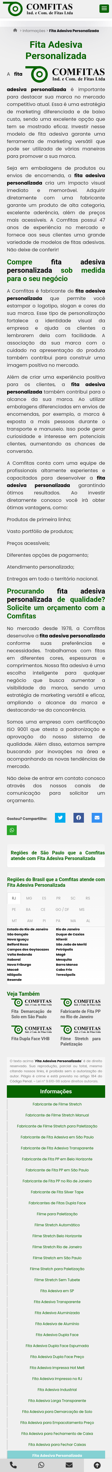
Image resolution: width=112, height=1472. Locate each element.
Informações (56, 1091)
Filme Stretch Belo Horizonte (57, 1235)
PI (44, 920)
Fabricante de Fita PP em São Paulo (57, 1170)
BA (28, 909)
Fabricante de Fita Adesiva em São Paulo (57, 1137)
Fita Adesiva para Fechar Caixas (57, 1444)
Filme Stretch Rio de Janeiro (57, 1246)
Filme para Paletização (57, 1213)
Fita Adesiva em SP (57, 1290)
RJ (14, 898)
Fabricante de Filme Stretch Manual (57, 1115)
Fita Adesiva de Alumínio (57, 1323)
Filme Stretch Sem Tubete (57, 1279)
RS (88, 898)
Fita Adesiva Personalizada (57, 1455)
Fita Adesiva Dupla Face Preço (57, 1356)
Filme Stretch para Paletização (57, 1268)
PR (58, 898)
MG (29, 898)
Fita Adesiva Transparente (57, 1301)
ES (44, 898)
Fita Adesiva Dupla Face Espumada (57, 1345)
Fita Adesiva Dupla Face (57, 1334)
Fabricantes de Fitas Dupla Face (57, 1202)
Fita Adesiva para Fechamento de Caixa (57, 1433)
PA (58, 920)
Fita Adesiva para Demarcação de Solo (57, 1411)
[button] (104, 8)
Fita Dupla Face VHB (30, 1038)
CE (43, 909)
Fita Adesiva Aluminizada (57, 1312)
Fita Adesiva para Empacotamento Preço (57, 1422)
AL (88, 920)
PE (14, 909)
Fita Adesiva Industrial (57, 1389)
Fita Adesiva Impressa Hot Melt (57, 1367)
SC (73, 898)
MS (81, 909)
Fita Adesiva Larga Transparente (57, 1400)
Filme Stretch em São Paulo (57, 1257)
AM (30, 920)
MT (14, 920)
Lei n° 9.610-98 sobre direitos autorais (66, 1081)
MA (73, 920)
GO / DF (62, 909)
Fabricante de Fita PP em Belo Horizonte (57, 1159)
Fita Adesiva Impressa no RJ (57, 1378)
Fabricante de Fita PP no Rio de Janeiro (57, 1181)
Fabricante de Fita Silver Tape (57, 1192)
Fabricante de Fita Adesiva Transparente (57, 1148)
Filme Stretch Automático (57, 1224)
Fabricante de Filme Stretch (57, 1104)
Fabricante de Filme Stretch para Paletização (57, 1126)
